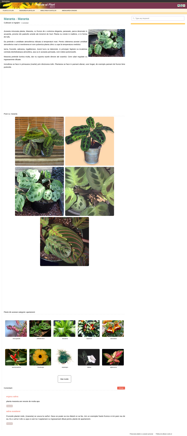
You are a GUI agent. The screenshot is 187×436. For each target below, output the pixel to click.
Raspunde (9, 406)
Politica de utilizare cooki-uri (164, 434)
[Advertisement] (64, 90)
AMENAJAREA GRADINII (69, 10)
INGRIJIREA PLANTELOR (27, 10)
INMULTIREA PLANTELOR (48, 10)
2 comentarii (24, 23)
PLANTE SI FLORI (8, 10)
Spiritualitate (6, 1)
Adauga (121, 388)
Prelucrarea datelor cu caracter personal (141, 434)
